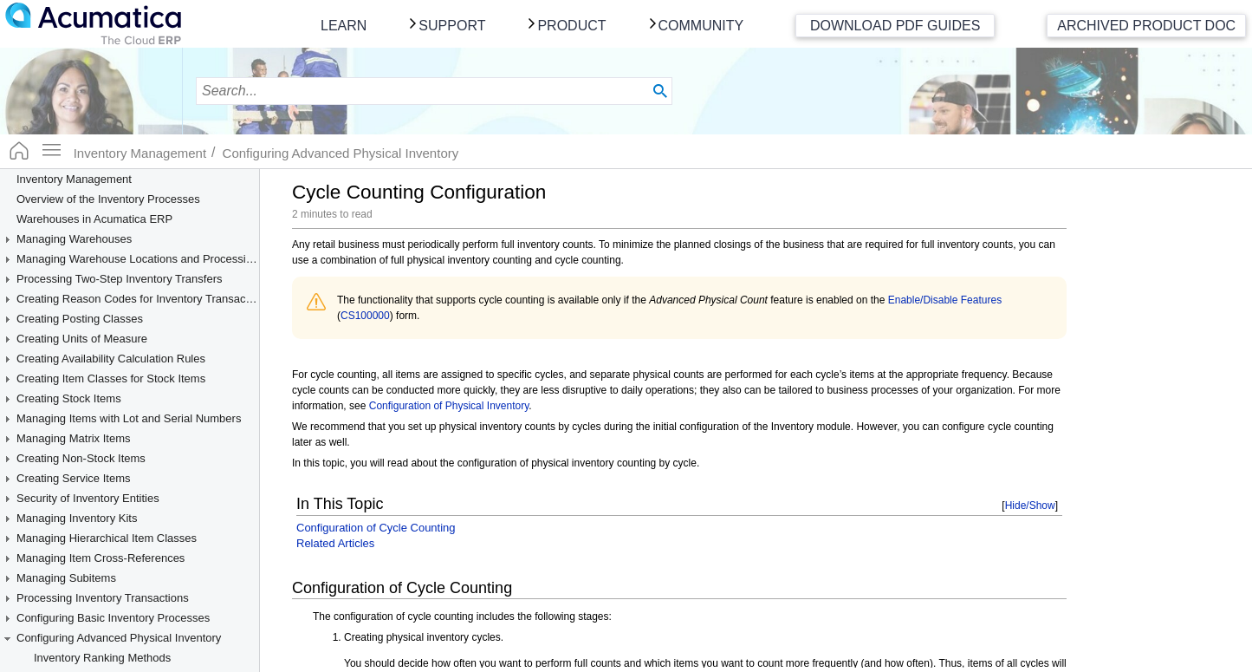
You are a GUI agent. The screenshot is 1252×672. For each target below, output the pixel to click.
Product (571, 25)
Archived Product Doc (1146, 25)
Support (451, 25)
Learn (344, 25)
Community (701, 25)
